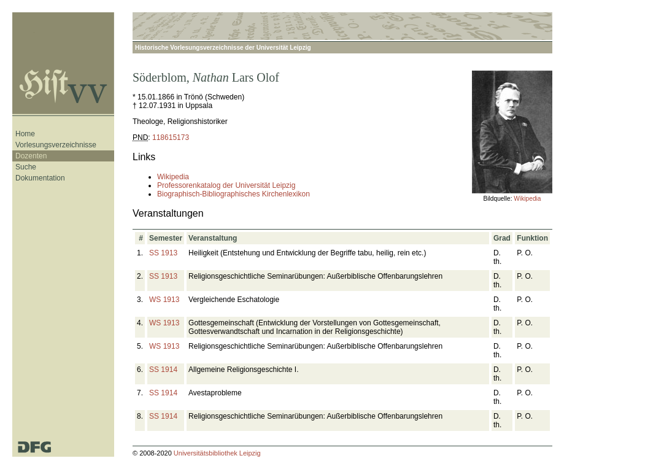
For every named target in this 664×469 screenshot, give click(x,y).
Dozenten (31, 156)
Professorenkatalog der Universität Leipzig (226, 185)
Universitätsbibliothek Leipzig (217, 453)
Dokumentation (40, 178)
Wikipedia (527, 198)
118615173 (170, 137)
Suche (25, 167)
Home (25, 134)
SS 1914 (163, 369)
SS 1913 (163, 253)
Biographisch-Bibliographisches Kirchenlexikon (233, 194)
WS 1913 (164, 299)
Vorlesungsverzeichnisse (55, 145)
